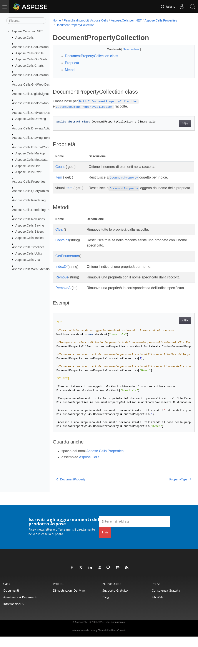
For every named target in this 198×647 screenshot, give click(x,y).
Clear (59, 235)
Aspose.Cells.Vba (27, 259)
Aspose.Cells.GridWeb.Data (31, 84)
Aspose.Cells (24, 37)
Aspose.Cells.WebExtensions (32, 269)
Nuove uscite (111, 594)
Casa (6, 594)
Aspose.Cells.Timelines (28, 247)
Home (57, 20)
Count (60, 167)
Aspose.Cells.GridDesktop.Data (34, 75)
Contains (62, 245)
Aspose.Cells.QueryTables (30, 191)
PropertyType (170, 489)
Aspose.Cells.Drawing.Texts (31, 137)
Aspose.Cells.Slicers (29, 231)
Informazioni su (14, 614)
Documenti (11, 601)
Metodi (70, 70)
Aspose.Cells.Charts (29, 65)
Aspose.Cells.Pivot (28, 172)
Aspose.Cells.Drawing (30, 119)
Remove (61, 282)
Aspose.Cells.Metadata (31, 159)
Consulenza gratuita (166, 601)
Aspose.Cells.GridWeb (31, 59)
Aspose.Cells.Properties (29, 181)
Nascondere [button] (126, 49)
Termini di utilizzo (107, 640)
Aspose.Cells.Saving (29, 225)
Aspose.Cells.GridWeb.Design (33, 112)
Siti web (157, 608)
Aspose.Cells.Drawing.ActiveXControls (39, 128)
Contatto (121, 640)
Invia (105, 543)
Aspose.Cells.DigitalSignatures (33, 94)
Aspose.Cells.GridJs (29, 53)
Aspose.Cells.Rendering (29, 200)
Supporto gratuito (115, 601)
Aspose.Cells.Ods (27, 165)
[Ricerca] (26, 20)
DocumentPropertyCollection (75, 25)
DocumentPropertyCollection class (91, 56)
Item (58, 177)
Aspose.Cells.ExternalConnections (36, 147)
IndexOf (61, 272)
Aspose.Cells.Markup (30, 153)
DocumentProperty (70, 489)
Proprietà (72, 63)
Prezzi (156, 594)
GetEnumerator (67, 261)
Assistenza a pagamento (20, 608)
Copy (175, 123)
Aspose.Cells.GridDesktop (30, 47)
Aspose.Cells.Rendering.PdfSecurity (37, 210)
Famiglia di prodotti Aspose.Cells (86, 20)
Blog (105, 608)
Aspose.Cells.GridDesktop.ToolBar (36, 103)
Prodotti (58, 594)
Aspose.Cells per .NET (27, 31)
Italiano (168, 6)
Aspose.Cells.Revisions (28, 219)
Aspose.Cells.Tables (29, 238)
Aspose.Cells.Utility (28, 253)
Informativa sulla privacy (84, 640)
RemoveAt (63, 293)
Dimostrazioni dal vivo (69, 601)
